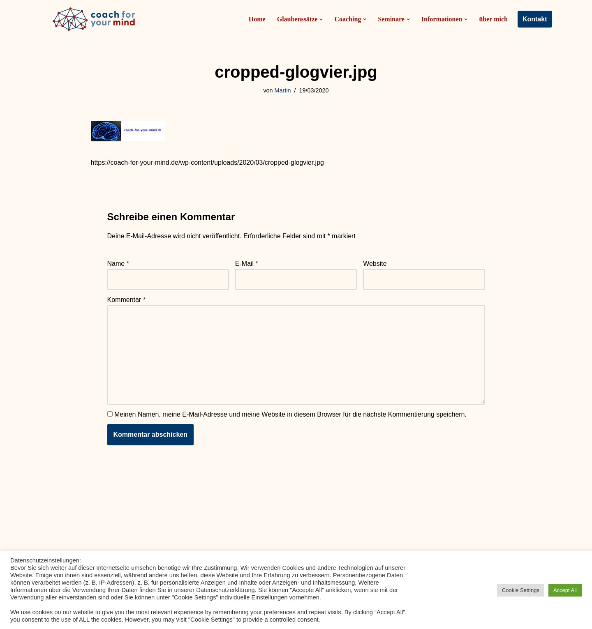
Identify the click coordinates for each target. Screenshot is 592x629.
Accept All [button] (565, 590)
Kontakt (535, 19)
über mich (493, 19)
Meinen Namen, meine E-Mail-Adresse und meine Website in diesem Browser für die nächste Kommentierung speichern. (290, 414)
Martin (283, 90)
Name (118, 263)
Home (257, 19)
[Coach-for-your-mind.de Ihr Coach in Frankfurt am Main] (96, 19)
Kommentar (126, 299)
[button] (321, 19)
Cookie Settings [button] (520, 590)
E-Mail (246, 263)
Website (375, 263)
